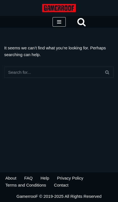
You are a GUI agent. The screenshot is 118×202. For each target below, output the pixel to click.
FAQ (28, 178)
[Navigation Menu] (59, 22)
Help (44, 178)
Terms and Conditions (25, 185)
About (10, 178)
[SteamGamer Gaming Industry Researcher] (59, 8)
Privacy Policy (70, 178)
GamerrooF (27, 196)
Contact (61, 185)
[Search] (81, 21)
